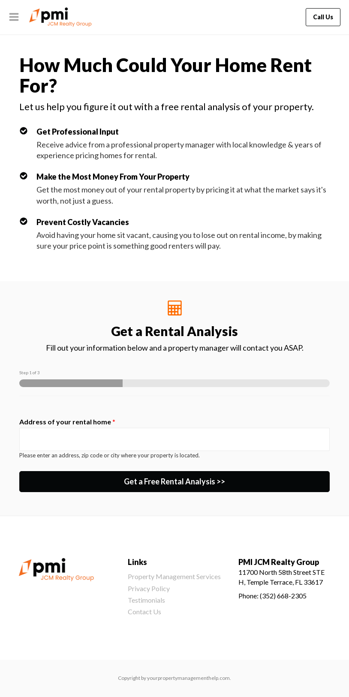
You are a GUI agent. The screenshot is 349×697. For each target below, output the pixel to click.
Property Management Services (174, 576)
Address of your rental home (67, 422)
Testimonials (146, 600)
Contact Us (144, 611)
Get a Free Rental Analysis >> (174, 481)
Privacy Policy (149, 588)
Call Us (323, 17)
